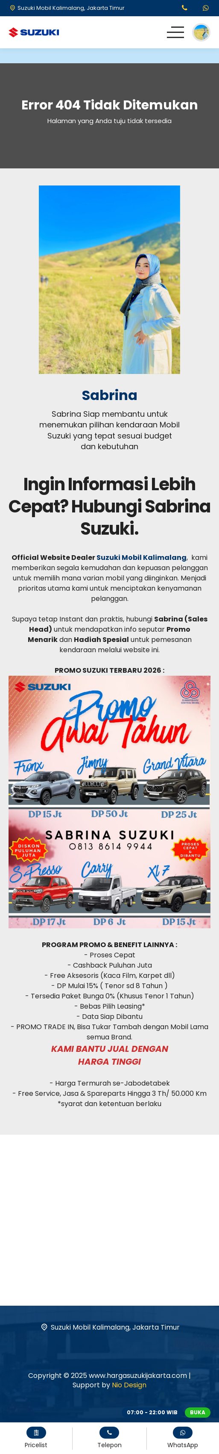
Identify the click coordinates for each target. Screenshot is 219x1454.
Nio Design (129, 1385)
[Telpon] (184, 8)
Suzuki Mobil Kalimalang (141, 557)
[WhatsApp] (205, 8)
